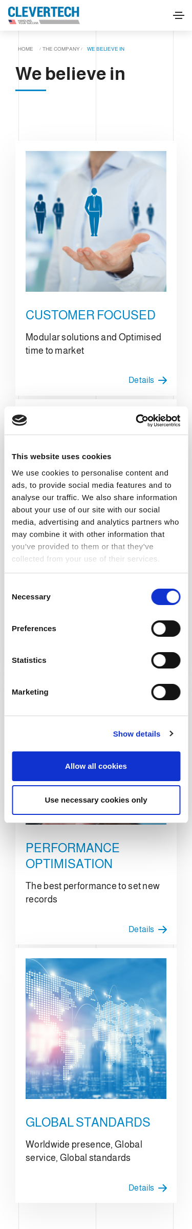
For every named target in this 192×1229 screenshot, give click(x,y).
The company (61, 49)
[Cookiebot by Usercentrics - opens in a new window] (136, 420)
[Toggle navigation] (178, 15)
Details (150, 380)
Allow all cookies (96, 766)
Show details (137, 733)
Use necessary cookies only (96, 799)
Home (25, 49)
